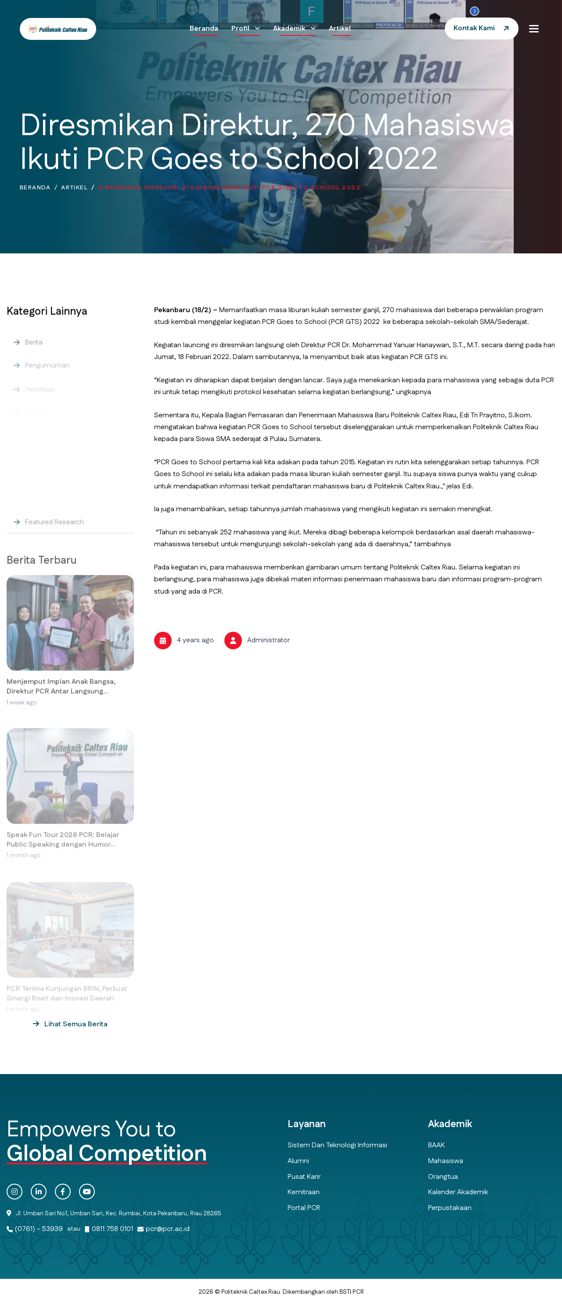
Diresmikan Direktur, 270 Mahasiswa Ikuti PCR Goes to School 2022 (229, 189)
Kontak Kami (474, 28)
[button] (534, 28)
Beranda (204, 29)
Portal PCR (304, 1208)
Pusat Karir (304, 1177)
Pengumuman (47, 372)
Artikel (340, 29)
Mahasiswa (445, 1161)
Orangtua (443, 1177)
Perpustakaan (450, 1208)
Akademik (290, 29)
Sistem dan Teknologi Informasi (337, 1145)
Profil (241, 29)
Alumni (298, 1161)
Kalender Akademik (458, 1192)
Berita (34, 349)
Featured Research (54, 529)
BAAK (436, 1145)
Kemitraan (304, 1192)
